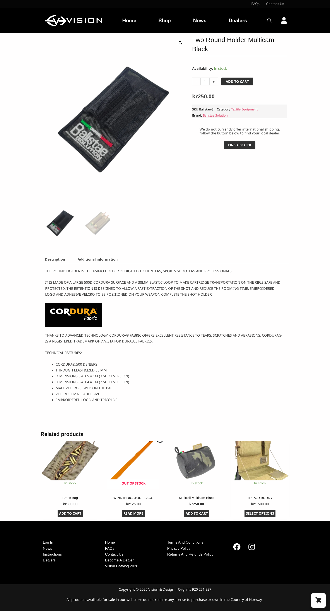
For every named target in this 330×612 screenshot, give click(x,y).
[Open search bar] (269, 21)
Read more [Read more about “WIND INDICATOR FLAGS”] (133, 514)
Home (129, 20)
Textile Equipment (244, 109)
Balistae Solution (215, 115)
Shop (164, 20)
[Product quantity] (205, 81)
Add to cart (237, 81)
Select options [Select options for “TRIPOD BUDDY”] (260, 514)
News (199, 20)
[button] (318, 600)
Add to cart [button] (70, 514)
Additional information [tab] (98, 259)
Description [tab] (55, 259)
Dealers (238, 20)
